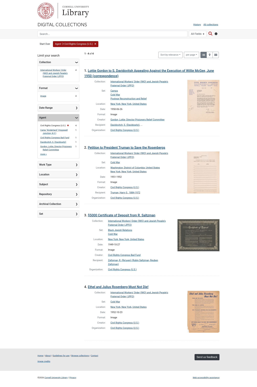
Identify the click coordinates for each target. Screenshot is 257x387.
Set (41, 213)
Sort (169, 54)
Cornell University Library (56, 377)
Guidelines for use (61, 355)
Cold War (115, 94)
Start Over (45, 44)
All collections (210, 24)
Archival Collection (50, 204)
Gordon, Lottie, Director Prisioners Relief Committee (137, 119)
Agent (42, 117)
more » (43, 154)
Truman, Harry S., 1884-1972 (125, 192)
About (48, 355)
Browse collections (80, 355)
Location (44, 174)
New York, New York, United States (128, 104)
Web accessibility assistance (206, 377)
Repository (45, 194)
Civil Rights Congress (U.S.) (124, 130)
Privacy (72, 377)
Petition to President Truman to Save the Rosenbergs (126, 147)
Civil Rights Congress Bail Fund (54, 137)
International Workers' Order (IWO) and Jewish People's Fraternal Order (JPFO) (54, 73)
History (197, 24)
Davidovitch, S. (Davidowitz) (53, 142)
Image (43, 96)
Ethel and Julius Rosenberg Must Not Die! (118, 287)
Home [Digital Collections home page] (40, 355)
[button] (75, 44)
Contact (94, 355)
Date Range (46, 107)
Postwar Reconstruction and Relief (128, 98)
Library (75, 11)
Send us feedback (207, 357)
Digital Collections (62, 24)
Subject (43, 184)
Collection (45, 62)
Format (43, 88)
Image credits (44, 361)
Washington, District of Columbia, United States (135, 167)
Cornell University (46, 11)
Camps (114, 90)
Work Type (45, 164)
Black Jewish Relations (120, 230)
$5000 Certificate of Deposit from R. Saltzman (121, 215)
